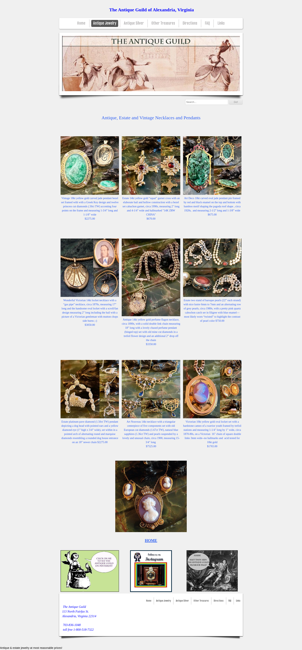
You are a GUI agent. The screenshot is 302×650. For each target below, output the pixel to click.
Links (221, 23)
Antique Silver (134, 23)
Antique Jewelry (104, 23)
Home (81, 23)
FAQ (207, 23)
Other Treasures (163, 23)
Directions (190, 23)
